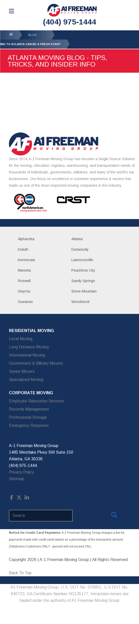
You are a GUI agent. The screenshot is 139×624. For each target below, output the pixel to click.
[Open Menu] (11, 11)
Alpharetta (26, 239)
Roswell (24, 281)
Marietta (24, 270)
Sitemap (16, 479)
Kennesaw (26, 260)
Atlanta (77, 239)
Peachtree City (83, 270)
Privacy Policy (21, 472)
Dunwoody (80, 249)
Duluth (23, 249)
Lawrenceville (82, 260)
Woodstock (80, 302)
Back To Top (20, 573)
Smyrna (24, 291)
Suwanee (25, 302)
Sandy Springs (83, 281)
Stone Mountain (84, 291)
